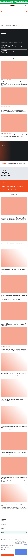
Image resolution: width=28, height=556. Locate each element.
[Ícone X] (7, 542)
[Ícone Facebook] (9, 542)
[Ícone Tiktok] (4, 542)
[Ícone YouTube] (3, 542)
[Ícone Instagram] (1, 542)
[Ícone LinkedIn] (6, 542)
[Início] (12, 1)
